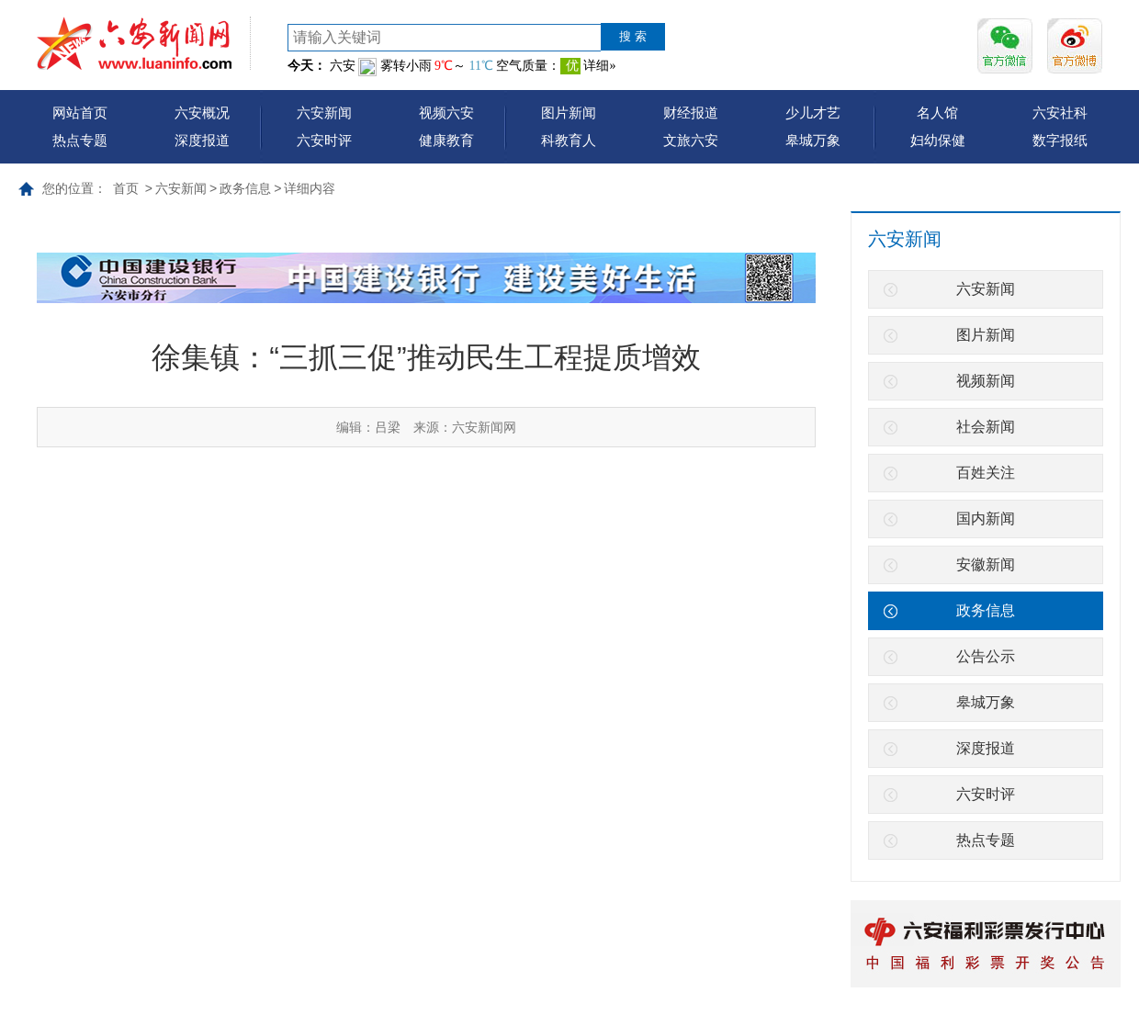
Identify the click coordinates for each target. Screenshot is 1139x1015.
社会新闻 (985, 426)
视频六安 (446, 112)
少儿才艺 (812, 112)
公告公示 (985, 656)
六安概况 (202, 112)
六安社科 (1060, 112)
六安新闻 (324, 112)
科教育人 (568, 140)
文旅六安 (690, 140)
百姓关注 (985, 472)
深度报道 (202, 140)
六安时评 (324, 140)
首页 (126, 188)
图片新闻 (568, 112)
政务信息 (245, 188)
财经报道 (690, 112)
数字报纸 (1060, 140)
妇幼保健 (937, 140)
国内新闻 (985, 518)
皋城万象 (812, 140)
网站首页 (79, 112)
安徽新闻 (985, 564)
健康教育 (446, 140)
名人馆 (937, 112)
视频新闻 (985, 381)
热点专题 (79, 140)
